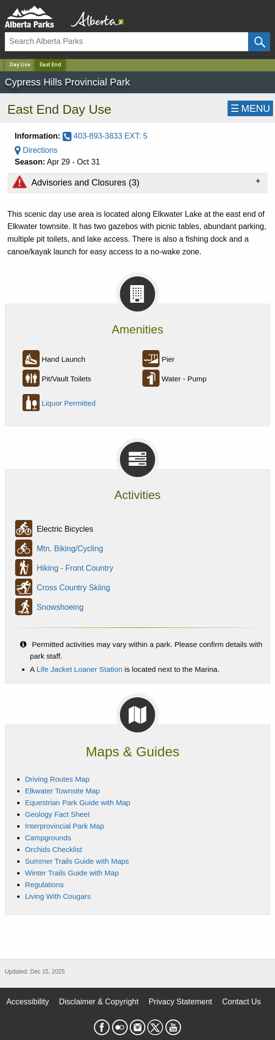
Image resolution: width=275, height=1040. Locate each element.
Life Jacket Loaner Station (80, 669)
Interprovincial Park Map (64, 826)
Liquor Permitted (68, 403)
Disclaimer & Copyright (99, 1002)
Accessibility (27, 1002)
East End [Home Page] (50, 65)
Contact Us (241, 1002)
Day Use (20, 65)
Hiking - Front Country (75, 568)
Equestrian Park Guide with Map (77, 802)
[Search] (126, 41)
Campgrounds (48, 837)
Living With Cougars (58, 896)
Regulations (44, 884)
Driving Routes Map (57, 779)
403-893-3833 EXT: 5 (105, 136)
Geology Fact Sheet (57, 814)
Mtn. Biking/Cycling (70, 549)
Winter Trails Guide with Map (72, 873)
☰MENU (250, 108)
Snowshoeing (60, 607)
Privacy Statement (180, 1002)
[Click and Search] (259, 41)
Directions (36, 150)
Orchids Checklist (53, 849)
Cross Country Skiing (73, 588)
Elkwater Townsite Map (62, 791)
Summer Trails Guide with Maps (77, 861)
